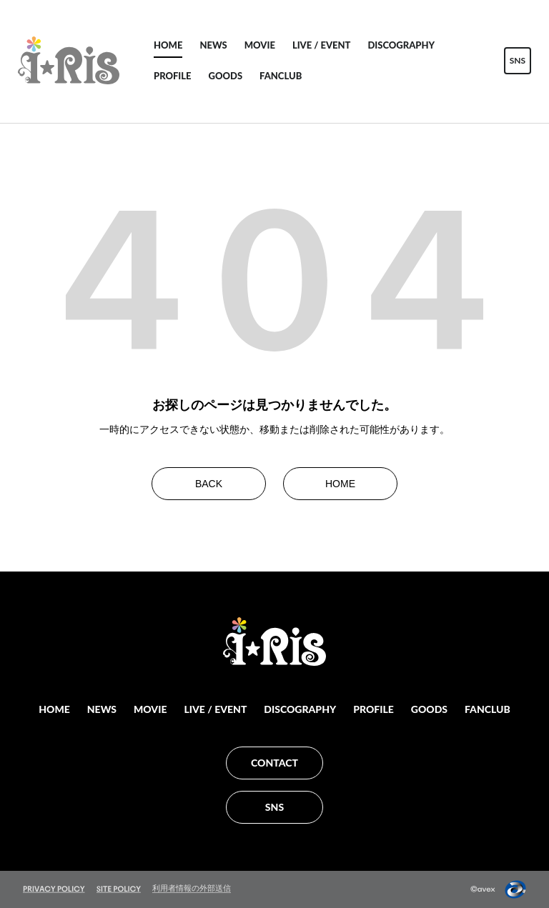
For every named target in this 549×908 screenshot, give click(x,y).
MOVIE (259, 45)
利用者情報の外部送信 (191, 888)
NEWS (213, 45)
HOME (168, 45)
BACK (208, 483)
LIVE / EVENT (321, 45)
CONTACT (274, 763)
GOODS (226, 75)
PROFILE (173, 75)
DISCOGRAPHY (401, 45)
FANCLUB (280, 75)
